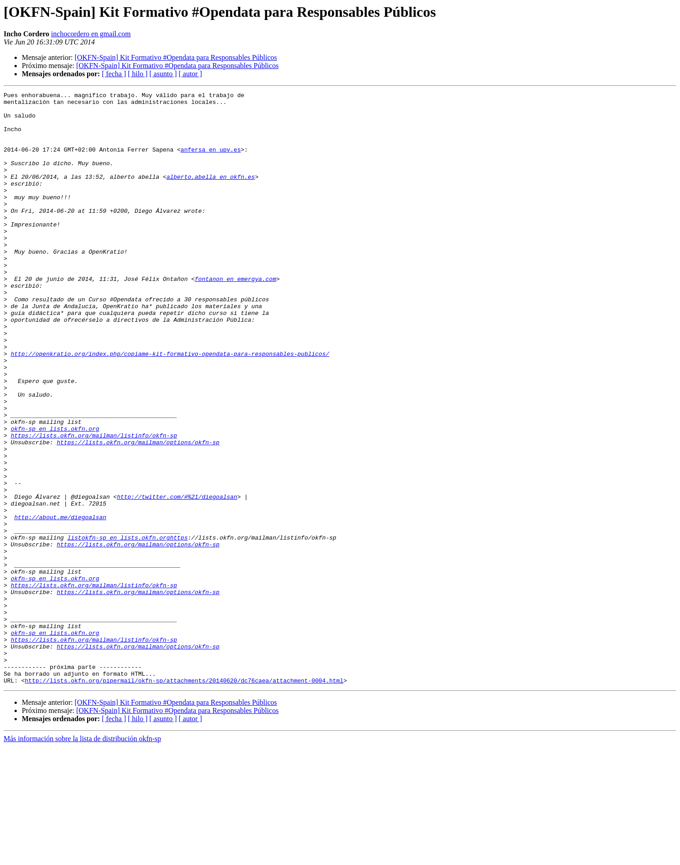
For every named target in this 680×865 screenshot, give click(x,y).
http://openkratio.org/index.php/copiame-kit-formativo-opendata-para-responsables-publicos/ (170, 407)
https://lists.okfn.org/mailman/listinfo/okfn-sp (94, 505)
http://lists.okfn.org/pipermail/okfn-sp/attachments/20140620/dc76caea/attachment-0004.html (184, 799)
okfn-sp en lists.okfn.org (55, 496)
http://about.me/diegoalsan (60, 603)
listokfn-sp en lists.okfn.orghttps (127, 627)
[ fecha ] (114, 74)
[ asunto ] (162, 74)
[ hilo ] (138, 74)
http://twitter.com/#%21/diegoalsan (177, 578)
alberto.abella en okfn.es (210, 194)
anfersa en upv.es (211, 161)
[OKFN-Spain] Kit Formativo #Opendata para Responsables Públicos (175, 57)
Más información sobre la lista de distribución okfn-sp (82, 857)
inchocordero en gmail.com (91, 34)
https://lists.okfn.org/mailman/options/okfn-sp (138, 513)
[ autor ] (190, 74)
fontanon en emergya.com (235, 317)
